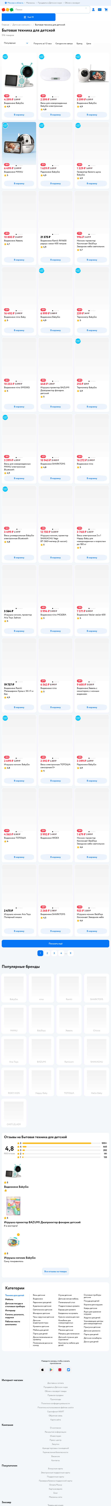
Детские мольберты (93, 1338)
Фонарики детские (41, 1313)
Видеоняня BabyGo (16, 1187)
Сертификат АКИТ (55, 1411)
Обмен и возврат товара (55, 1391)
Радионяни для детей (42, 1302)
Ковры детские (90, 1308)
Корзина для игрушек (93, 1304)
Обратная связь (55, 1415)
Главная (5, 24)
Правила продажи (55, 1395)
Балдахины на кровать (68, 1313)
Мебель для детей (41, 1330)
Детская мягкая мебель (68, 1299)
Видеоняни (38, 1299)
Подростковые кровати (68, 1306)
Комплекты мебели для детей (68, 1344)
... (66, 953)
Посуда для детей (91, 1301)
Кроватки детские (41, 1326)
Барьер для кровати (67, 1310)
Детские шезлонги (92, 1331)
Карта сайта (55, 1419)
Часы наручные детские (43, 1317)
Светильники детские (42, 1310)
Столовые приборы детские (92, 1296)
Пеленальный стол (66, 1302)
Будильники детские (42, 1306)
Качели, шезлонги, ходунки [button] (14, 1316)
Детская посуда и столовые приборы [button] (15, 1305)
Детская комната (20, 24)
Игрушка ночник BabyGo (20, 1258)
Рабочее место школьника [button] (12, 1323)
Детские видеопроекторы (40, 1321)
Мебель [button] (9, 1299)
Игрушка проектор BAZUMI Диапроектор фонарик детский (42, 1222)
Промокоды (55, 1399)
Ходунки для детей (92, 1318)
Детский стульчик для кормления (68, 1338)
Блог (55, 1493)
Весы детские (39, 1295)
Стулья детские (65, 1295)
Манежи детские (65, 1330)
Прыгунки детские (92, 1327)
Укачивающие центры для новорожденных (93, 1322)
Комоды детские (65, 1326)
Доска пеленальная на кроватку (42, 1338)
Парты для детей (40, 1334)
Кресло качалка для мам (68, 1317)
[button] (29, 17)
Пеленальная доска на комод (42, 1344)
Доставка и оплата (55, 1383)
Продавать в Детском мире (56, 1387)
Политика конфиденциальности (55, 1403)
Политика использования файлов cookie (56, 1407)
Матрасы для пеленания (68, 1334)
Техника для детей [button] (14, 1295)
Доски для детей (91, 1342)
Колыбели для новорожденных (65, 1321)
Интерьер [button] (10, 1310)
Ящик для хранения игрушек (92, 1313)
